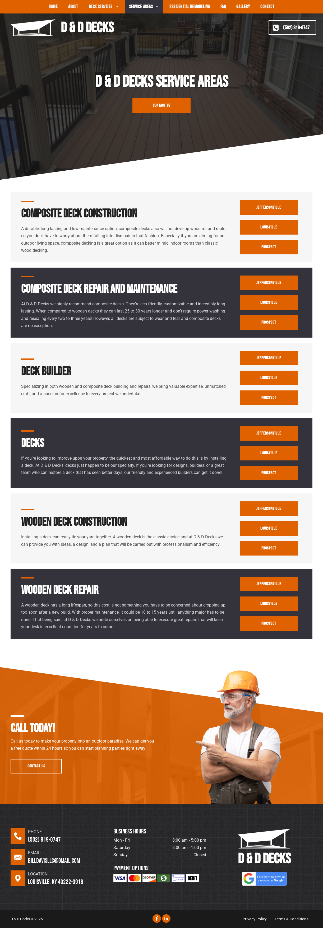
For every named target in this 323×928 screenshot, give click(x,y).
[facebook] (157, 919)
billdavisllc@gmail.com (54, 861)
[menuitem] (53, 6)
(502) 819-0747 (44, 839)
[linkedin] (166, 919)
